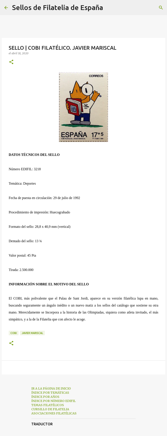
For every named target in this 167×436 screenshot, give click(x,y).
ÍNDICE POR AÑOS (45, 397)
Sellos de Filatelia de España (57, 7)
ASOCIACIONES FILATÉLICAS (54, 413)
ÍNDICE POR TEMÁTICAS (50, 393)
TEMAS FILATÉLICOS (47, 405)
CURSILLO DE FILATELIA (50, 409)
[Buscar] (109, 7)
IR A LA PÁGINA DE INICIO (51, 388)
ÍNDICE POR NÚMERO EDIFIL (53, 401)
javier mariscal (32, 333)
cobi (13, 333)
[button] (11, 62)
